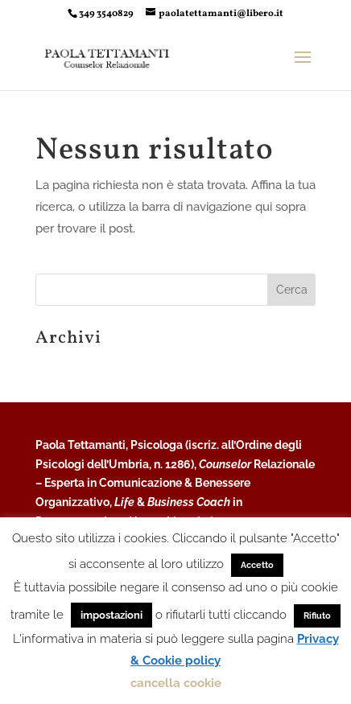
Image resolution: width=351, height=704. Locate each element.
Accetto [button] (257, 565)
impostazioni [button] (111, 615)
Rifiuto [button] (317, 616)
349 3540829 (106, 13)
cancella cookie (175, 683)
